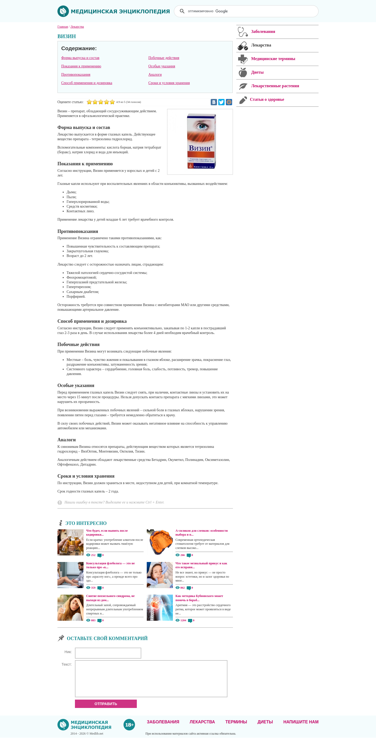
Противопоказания (75, 75)
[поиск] (247, 11)
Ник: (68, 652)
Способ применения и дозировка (86, 83)
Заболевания (163, 728)
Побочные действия (163, 58)
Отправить (106, 710)
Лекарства (202, 728)
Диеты (265, 728)
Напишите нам (301, 728)
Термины (236, 728)
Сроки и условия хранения (169, 83)
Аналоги (155, 75)
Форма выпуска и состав (80, 58)
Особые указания (161, 66)
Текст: (67, 664)
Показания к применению (81, 66)
